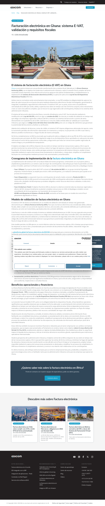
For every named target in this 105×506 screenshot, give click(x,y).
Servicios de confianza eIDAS (20, 480)
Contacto (90, 7)
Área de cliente (82, 2)
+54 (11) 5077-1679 (86, 474)
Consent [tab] (26, 243)
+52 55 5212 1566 (87, 482)
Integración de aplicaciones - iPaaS (21, 474)
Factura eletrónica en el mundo (20, 467)
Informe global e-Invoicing (47, 472)
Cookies (90, 503)
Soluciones (27, 8)
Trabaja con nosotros (70, 2)
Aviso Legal (69, 503)
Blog (18, 13)
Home (13, 13)
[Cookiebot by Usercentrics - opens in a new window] (83, 238)
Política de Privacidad (80, 503)
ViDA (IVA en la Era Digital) (47, 475)
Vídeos (63, 477)
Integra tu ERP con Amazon (47, 488)
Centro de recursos (66, 470)
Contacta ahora (52, 378)
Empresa (49, 8)
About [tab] (79, 243)
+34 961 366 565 (87, 470)
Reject (27, 266)
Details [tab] (52, 243)
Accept (78, 266)
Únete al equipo (86, 485)
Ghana (13, 88)
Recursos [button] (39, 8)
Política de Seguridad (58, 503)
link (89, 256)
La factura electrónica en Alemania (46, 479)
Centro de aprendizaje (67, 467)
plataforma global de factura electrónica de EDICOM (31, 232)
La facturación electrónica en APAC (48, 484)
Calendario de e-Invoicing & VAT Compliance (47, 468)
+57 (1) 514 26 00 (87, 478)
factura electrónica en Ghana (68, 158)
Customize (52, 266)
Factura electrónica (17, 21)
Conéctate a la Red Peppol (19, 477)
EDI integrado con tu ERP (18, 470)
